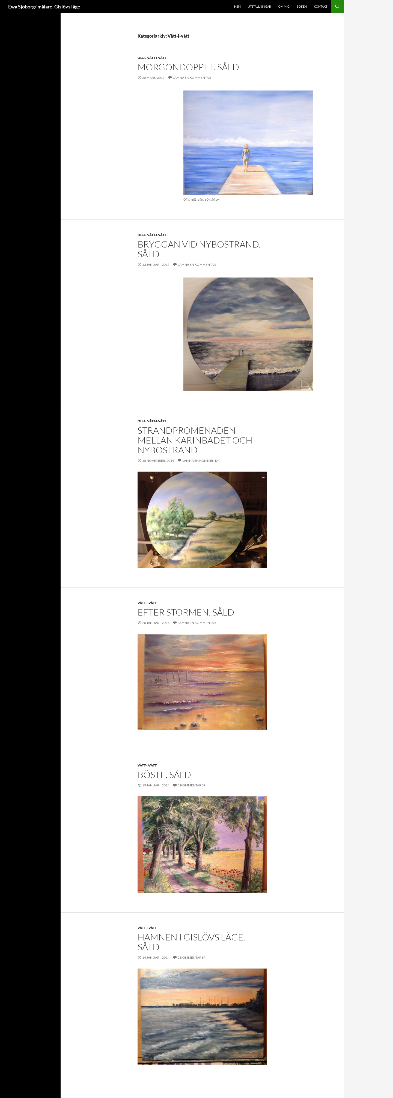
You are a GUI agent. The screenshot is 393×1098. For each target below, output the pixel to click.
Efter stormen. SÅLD (186, 612)
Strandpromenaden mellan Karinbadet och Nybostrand (195, 440)
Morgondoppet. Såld (188, 67)
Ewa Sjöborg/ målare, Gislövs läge (44, 7)
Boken (302, 6)
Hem (237, 6)
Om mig (284, 6)
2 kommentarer (192, 957)
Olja (142, 58)
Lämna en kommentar (192, 78)
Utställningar (259, 6)
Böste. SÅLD (164, 774)
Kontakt (320, 6)
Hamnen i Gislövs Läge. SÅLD (191, 941)
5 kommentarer (192, 785)
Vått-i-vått (156, 58)
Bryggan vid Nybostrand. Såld (199, 249)
